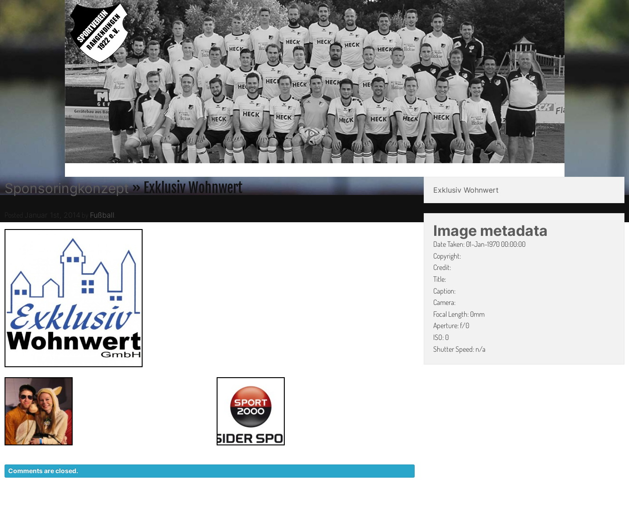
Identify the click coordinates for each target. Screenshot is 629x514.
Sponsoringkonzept (67, 188)
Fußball (102, 215)
